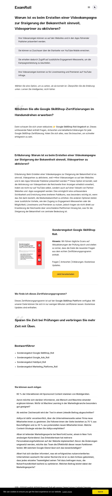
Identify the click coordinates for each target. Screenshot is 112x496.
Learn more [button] (67, 492)
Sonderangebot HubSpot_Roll (31, 362)
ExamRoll (23, 7)
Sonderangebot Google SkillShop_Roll (35, 353)
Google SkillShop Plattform (68, 301)
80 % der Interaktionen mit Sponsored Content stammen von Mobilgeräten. (53, 394)
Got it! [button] (100, 492)
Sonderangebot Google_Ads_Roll (33, 357)
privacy (72, 487)
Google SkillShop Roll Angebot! (71, 127)
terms (66, 487)
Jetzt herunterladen (65, 274)
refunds (80, 487)
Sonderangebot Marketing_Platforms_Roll (37, 367)
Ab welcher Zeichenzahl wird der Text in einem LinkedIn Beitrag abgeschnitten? (55, 412)
